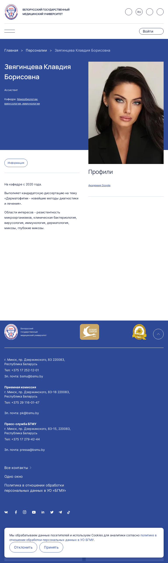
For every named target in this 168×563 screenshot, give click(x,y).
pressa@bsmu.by (32, 449)
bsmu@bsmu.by (31, 376)
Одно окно (13, 476)
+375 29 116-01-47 (25, 402)
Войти (148, 31)
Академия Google (99, 185)
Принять (51, 547)
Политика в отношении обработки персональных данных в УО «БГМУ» (35, 488)
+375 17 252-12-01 (25, 370)
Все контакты (16, 467)
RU (139, 12)
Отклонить (23, 547)
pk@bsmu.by (29, 413)
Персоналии (36, 50)
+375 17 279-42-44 (25, 439)
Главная (11, 50)
